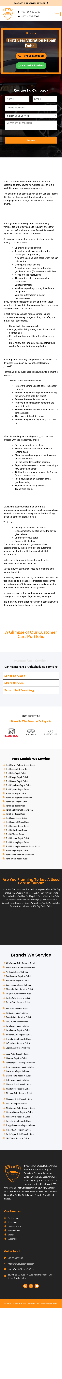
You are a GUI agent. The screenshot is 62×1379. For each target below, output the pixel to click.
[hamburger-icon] (57, 14)
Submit (31, 140)
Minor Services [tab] (14, 676)
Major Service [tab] (14, 683)
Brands (31, 33)
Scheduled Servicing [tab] (19, 690)
